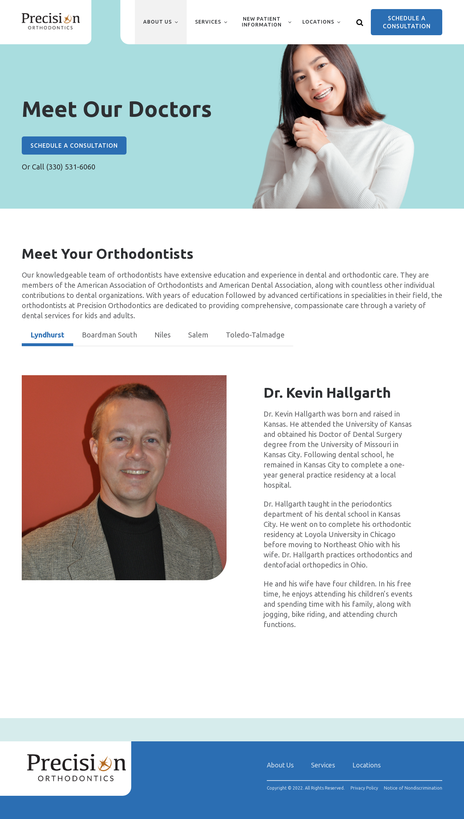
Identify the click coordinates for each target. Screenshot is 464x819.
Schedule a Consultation (407, 22)
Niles (162, 335)
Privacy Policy (364, 788)
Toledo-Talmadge (255, 335)
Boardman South (109, 335)
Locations (318, 22)
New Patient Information (262, 22)
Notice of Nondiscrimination (413, 788)
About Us (157, 22)
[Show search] (360, 22)
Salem (198, 335)
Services (208, 22)
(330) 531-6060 (70, 167)
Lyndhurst (47, 335)
